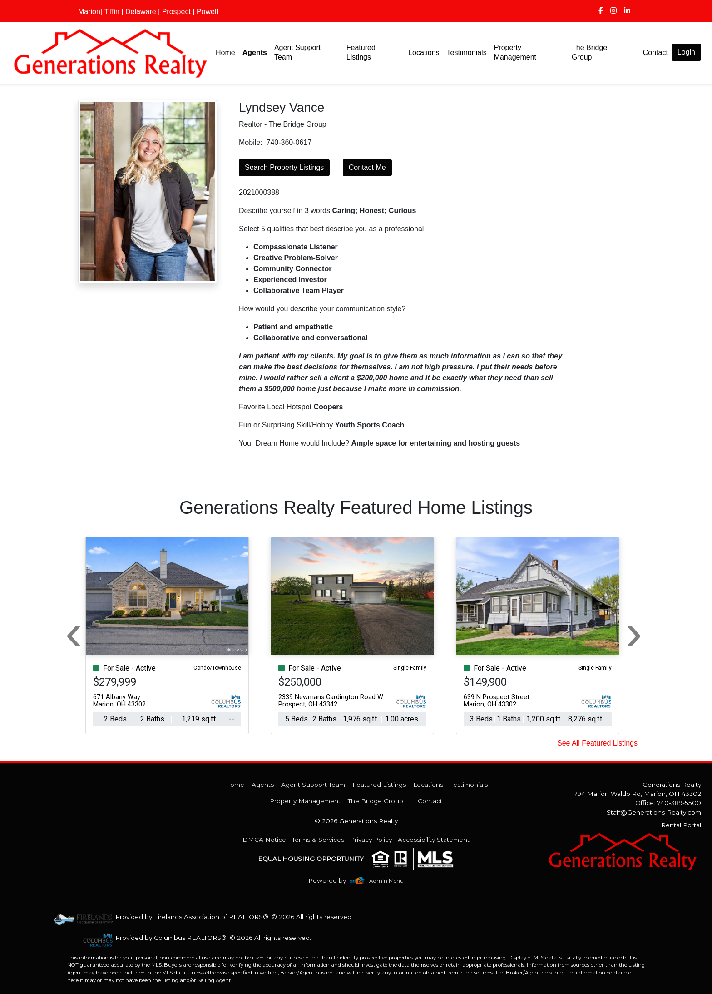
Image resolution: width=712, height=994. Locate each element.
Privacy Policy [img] (371, 839)
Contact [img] (655, 52)
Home (225, 52)
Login (686, 52)
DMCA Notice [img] (264, 839)
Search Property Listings (284, 167)
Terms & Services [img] (318, 839)
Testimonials (467, 52)
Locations (424, 52)
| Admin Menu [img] (385, 880)
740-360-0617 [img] (289, 142)
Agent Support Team (297, 52)
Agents (254, 52)
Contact (430, 801)
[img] (601, 11)
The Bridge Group (589, 52)
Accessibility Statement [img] (434, 839)
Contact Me (367, 167)
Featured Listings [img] (361, 52)
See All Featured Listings (597, 743)
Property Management (515, 52)
